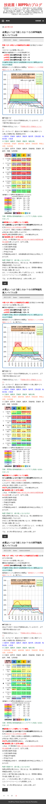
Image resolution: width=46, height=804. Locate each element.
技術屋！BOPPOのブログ (23, 4)
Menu (8, 21)
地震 (5, 283)
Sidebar (38, 21)
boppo (15, 40)
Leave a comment (24, 40)
